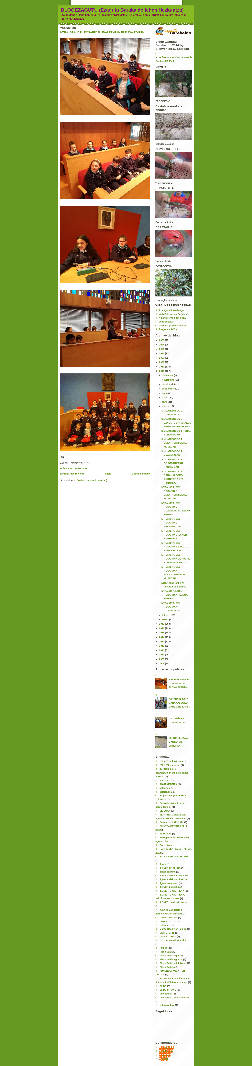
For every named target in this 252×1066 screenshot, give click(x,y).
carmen (166, 1055)
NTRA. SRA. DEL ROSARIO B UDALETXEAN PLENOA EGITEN (102, 32)
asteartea (164, 788)
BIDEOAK (164, 811)
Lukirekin (164, 925)
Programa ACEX (168, 329)
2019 (162, 366)
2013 (162, 641)
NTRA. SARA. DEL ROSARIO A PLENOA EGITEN (174, 595)
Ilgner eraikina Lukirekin (173, 879)
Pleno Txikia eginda (170, 955)
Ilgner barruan (167, 871)
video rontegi (166, 1005)
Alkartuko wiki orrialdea (172, 318)
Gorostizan (165, 845)
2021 (162, 358)
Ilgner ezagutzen (168, 883)
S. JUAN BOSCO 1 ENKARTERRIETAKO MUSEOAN (174, 443)
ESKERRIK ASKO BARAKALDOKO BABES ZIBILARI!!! (179, 703)
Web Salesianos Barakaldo (174, 314)
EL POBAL (165, 833)
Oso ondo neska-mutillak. (173, 940)
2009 (162, 659)
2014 (162, 637)
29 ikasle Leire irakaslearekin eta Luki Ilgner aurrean (171, 773)
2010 (162, 654)
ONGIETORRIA (167, 936)
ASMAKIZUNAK (168, 784)
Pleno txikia (166, 951)
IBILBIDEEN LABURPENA (174, 856)
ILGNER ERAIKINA (170, 868)
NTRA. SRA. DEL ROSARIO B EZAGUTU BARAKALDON (175, 547)
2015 (162, 632)
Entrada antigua (141, 473)
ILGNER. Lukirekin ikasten (174, 902)
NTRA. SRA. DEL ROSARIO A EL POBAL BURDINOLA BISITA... (175, 559)
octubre (166, 384)
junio (165, 393)
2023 (162, 349)
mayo (165, 397)
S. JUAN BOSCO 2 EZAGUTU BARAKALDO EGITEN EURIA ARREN (176, 423)
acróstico (164, 780)
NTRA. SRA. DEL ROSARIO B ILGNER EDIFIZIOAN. (174, 535)
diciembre (168, 375)
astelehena (165, 792)
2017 (162, 624)
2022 (162, 353)
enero (165, 619)
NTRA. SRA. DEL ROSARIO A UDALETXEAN (170, 607)
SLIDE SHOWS (167, 990)
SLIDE (162, 986)
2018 (162, 371)
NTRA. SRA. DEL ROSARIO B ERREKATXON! (171, 523)
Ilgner (162, 864)
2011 (162, 650)
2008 (162, 663)
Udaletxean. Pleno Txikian (174, 997)
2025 (162, 340)
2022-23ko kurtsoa (169, 765)
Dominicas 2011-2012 (171, 822)
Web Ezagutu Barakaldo (172, 325)
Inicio (108, 473)
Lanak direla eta (168, 917)
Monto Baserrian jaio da (172, 929)
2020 (162, 362)
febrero (166, 615)
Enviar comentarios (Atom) (92, 480)
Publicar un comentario (73, 468)
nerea (165, 1058)
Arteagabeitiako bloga (171, 310)
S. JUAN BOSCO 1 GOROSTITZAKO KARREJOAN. (172, 463)
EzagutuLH (168, 1047)
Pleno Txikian (167, 967)
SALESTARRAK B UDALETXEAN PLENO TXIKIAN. (179, 683)
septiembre (168, 388)
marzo (166, 406)
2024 (162, 344)
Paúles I (163, 948)
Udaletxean (165, 993)
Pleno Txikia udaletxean (172, 963)
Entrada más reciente (72, 473)
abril (165, 402)
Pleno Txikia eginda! (170, 959)
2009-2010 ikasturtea (171, 761)
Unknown (167, 1051)
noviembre (168, 380)
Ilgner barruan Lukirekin (173, 875)
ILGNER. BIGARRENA (171, 891)
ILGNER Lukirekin (169, 887)
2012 (162, 646)
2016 (162, 628)
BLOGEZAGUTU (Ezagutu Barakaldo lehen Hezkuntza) (122, 10)
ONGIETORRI (167, 933)
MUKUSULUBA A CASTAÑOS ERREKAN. (178, 742)
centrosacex (166, 321)
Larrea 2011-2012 (169, 921)
